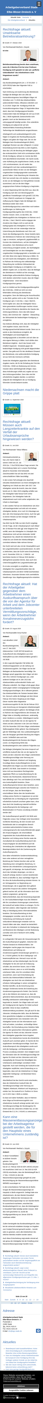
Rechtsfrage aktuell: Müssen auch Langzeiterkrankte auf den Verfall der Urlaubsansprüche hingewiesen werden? (21, 430)
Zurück (12, 1300)
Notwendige (10, 1398)
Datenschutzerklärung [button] (12, 1381)
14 (37, 1300)
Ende (30, 1303)
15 (12, 1303)
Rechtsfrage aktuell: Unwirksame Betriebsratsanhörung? (19, 33)
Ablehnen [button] (21, 1386)
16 (15, 1303)
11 (27, 1300)
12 (30, 1300)
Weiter (23, 1303)
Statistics (22, 1398)
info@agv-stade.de (15, 1331)
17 (19, 1303)
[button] (22, 1381)
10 (23, 1300)
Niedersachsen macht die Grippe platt (21, 391)
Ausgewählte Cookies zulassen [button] (21, 1390)
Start (6, 1300)
